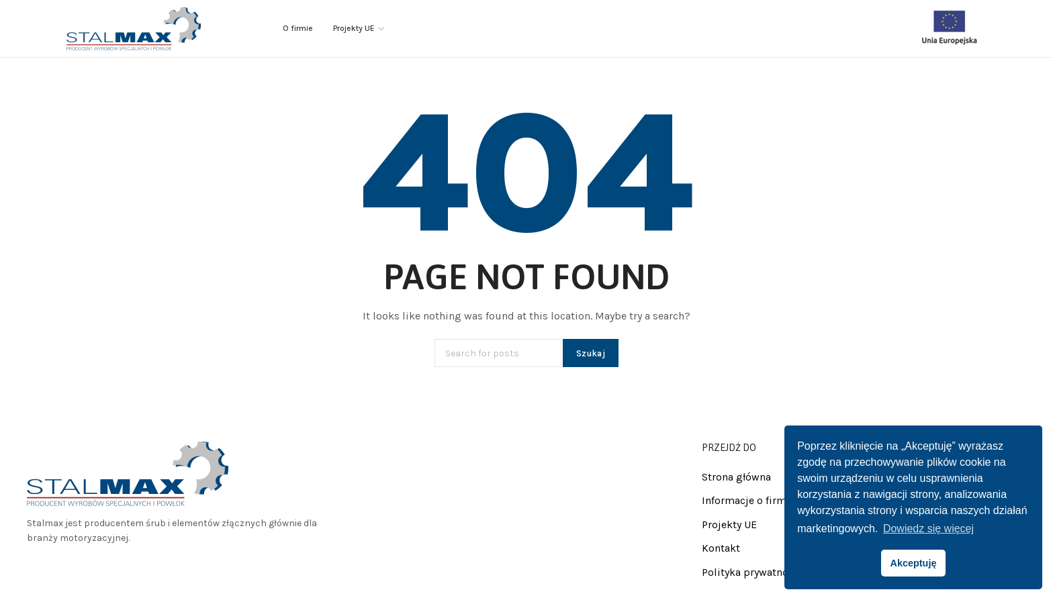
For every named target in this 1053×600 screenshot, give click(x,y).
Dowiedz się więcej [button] (928, 528)
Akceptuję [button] (913, 563)
